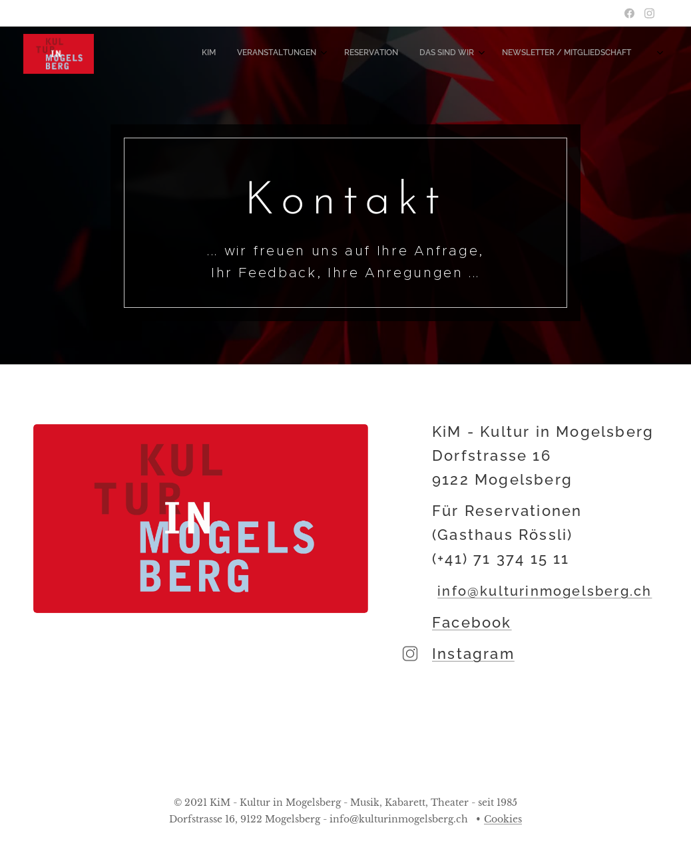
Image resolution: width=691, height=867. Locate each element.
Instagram (473, 653)
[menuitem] (530, 53)
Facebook (472, 622)
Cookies (503, 819)
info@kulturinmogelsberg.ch (545, 591)
